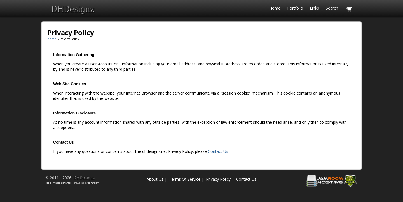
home (274, 8)
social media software (58, 183)
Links (314, 8)
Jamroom (93, 183)
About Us (155, 179)
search (332, 8)
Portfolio (295, 8)
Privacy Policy (218, 179)
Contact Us (218, 151)
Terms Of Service (184, 179)
